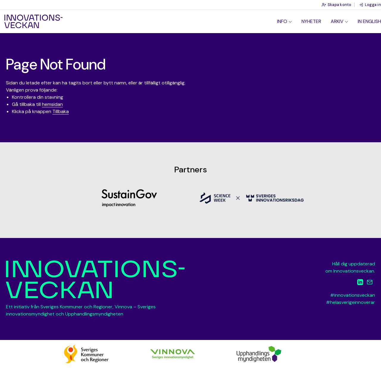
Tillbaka (60, 111)
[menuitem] (284, 21)
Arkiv (337, 21)
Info (282, 21)
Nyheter (311, 21)
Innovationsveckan (33, 21)
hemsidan (52, 104)
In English (369, 21)
